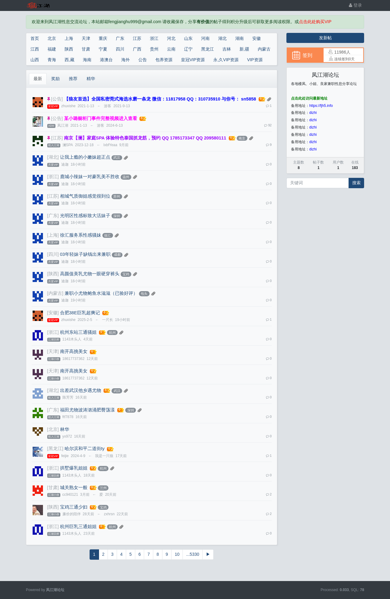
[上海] (53, 235)
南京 (242, 138)
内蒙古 (264, 49)
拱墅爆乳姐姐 (73, 468)
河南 (205, 38)
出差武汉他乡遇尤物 (80, 390)
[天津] (53, 351)
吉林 (226, 49)
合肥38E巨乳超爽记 (80, 312)
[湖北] (53, 157)
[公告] (57, 99)
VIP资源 (255, 59)
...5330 (192, 554)
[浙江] (53, 176)
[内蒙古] (55, 293)
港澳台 (106, 59)
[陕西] (53, 273)
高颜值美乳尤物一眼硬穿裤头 (89, 273)
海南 (87, 59)
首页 (34, 38)
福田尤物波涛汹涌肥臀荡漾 (87, 409)
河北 (171, 38)
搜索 (356, 182)
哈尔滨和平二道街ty (85, 448)
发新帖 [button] (325, 37)
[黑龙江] (55, 448)
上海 (69, 38)
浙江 (154, 38)
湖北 (222, 38)
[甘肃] (53, 487)
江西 (34, 49)
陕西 (69, 49)
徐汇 (107, 235)
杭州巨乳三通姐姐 (78, 526)
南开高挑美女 (73, 351)
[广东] (53, 215)
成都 (117, 254)
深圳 (116, 216)
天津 (86, 38)
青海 (52, 59)
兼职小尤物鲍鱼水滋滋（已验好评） (101, 293)
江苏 (137, 38)
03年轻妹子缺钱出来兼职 (85, 254)
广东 (120, 38)
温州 (125, 177)
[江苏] (57, 138)
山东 (188, 38)
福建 (52, 49)
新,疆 (244, 49)
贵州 (154, 49)
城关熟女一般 (73, 487)
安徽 (256, 38)
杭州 (112, 332)
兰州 (103, 488)
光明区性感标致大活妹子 (85, 215)
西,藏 (69, 59)
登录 (355, 5)
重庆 (103, 38)
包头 (144, 293)
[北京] (53, 429)
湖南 (239, 38)
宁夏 (103, 49)
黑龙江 (207, 49)
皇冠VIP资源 (193, 59)
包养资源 (163, 59)
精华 (91, 78)
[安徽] (53, 312)
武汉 (116, 157)
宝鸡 (125, 274)
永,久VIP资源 (225, 59)
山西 (34, 59)
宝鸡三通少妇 (73, 507)
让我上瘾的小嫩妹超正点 (85, 157)
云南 (171, 49)
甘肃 (86, 49)
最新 (38, 78)
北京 (52, 38)
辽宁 (188, 49)
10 (177, 554)
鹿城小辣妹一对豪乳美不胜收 (89, 176)
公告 (142, 59)
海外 (125, 59)
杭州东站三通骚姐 (78, 332)
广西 (137, 49)
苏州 (116, 196)
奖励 (55, 78)
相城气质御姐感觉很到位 (85, 196)
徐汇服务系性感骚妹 (80, 235)
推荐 (73, 78)
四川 (120, 49)
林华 (64, 429)
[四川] (53, 254)
